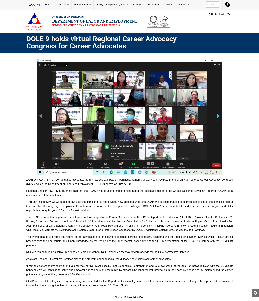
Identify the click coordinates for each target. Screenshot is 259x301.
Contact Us (183, 4)
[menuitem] (34, 5)
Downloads (153, 4)
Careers (168, 4)
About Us (61, 4)
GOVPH (34, 4)
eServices (138, 4)
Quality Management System (110, 4)
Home (48, 4)
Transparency (81, 4)
